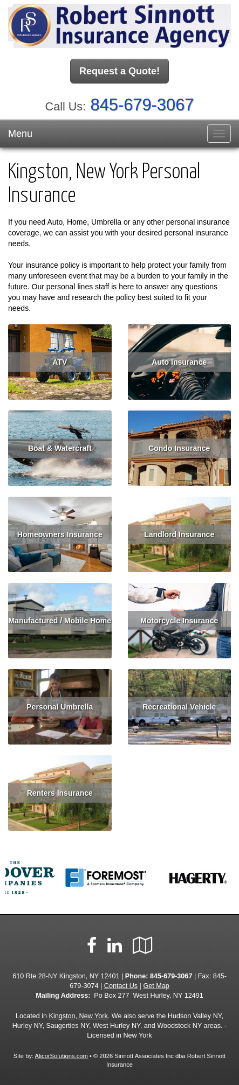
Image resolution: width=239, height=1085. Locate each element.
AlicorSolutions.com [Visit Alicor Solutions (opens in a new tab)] (61, 1056)
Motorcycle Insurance (179, 620)
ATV (59, 362)
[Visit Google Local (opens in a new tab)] (142, 945)
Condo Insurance (179, 448)
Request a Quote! (119, 71)
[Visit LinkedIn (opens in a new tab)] (114, 945)
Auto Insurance (179, 362)
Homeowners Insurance (60, 534)
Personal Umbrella (59, 707)
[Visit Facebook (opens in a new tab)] (91, 945)
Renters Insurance (60, 793)
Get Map (156, 986)
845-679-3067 (142, 104)
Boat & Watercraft (60, 448)
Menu (20, 133)
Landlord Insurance (179, 534)
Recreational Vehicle (179, 707)
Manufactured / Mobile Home (59, 620)
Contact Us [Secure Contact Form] (121, 986)
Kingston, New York (78, 1016)
